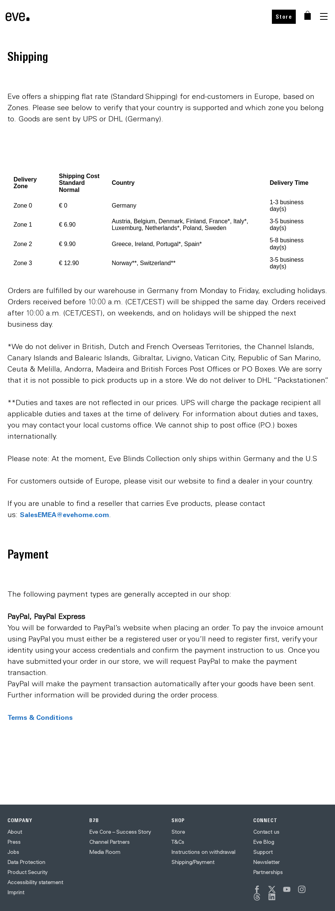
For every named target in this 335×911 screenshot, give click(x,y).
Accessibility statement (35, 882)
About (14, 831)
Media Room (104, 852)
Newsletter (266, 862)
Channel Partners (109, 842)
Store (284, 16)
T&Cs (177, 842)
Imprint (15, 892)
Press (14, 842)
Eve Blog (263, 842)
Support (263, 852)
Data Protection (26, 862)
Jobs (13, 852)
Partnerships (268, 872)
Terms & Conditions (40, 717)
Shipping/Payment (192, 862)
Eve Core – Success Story (120, 831)
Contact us (266, 831)
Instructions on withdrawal (203, 852)
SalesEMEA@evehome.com (64, 514)
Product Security (27, 872)
